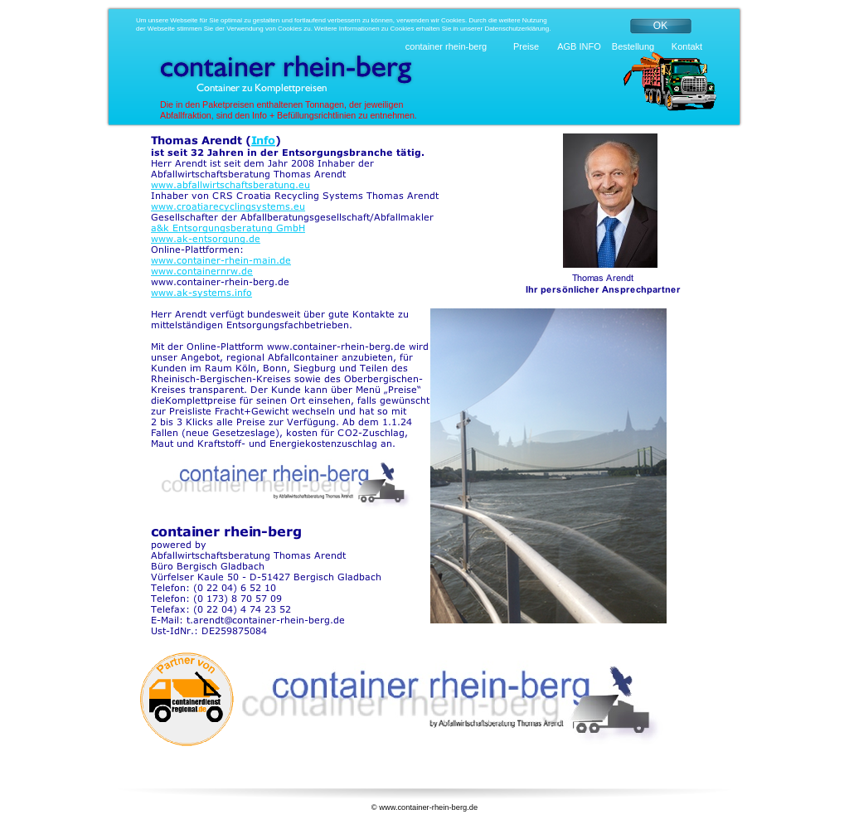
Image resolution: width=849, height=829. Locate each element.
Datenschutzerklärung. (517, 28)
